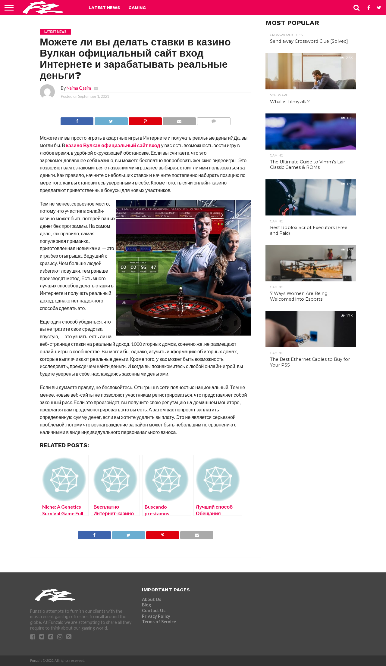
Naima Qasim (79, 88)
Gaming (137, 7)
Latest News (104, 7)
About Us (151, 599)
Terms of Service (159, 621)
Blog (146, 604)
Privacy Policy (156, 616)
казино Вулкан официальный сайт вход (113, 145)
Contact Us (153, 610)
